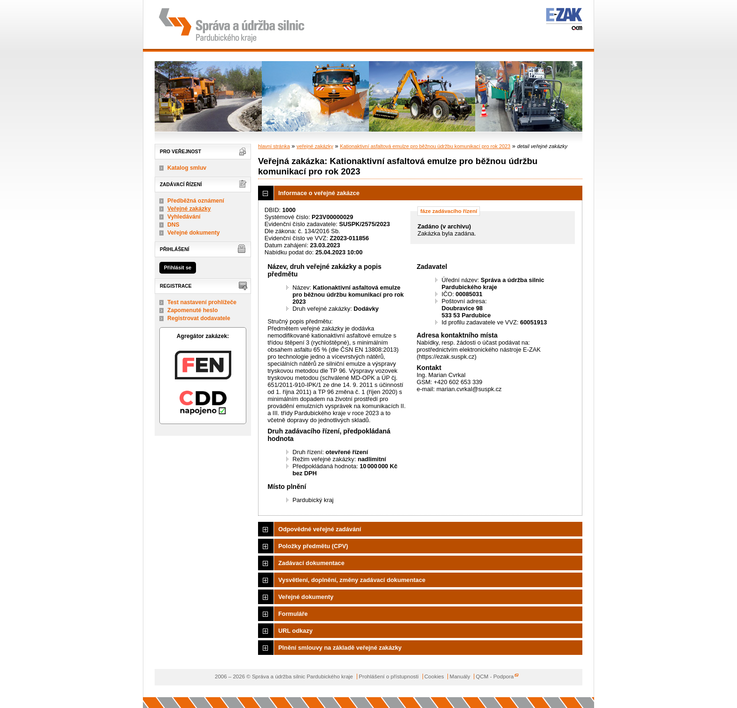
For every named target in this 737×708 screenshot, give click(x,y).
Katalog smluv (186, 168)
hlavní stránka (274, 146)
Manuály (460, 676)
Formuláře (293, 613)
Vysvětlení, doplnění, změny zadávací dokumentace (351, 579)
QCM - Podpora (495, 676)
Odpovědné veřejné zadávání (319, 529)
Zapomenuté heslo (192, 310)
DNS (173, 224)
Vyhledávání (184, 216)
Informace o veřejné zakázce (319, 193)
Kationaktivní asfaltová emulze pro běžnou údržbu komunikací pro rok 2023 (425, 146)
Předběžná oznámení (195, 200)
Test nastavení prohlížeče (201, 302)
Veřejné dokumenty (193, 232)
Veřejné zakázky (189, 208)
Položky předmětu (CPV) (313, 546)
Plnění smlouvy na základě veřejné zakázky (339, 647)
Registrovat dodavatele (198, 318)
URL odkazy (295, 630)
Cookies (434, 676)
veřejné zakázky (315, 146)
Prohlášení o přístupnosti (388, 676)
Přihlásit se (177, 267)
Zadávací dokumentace (311, 562)
